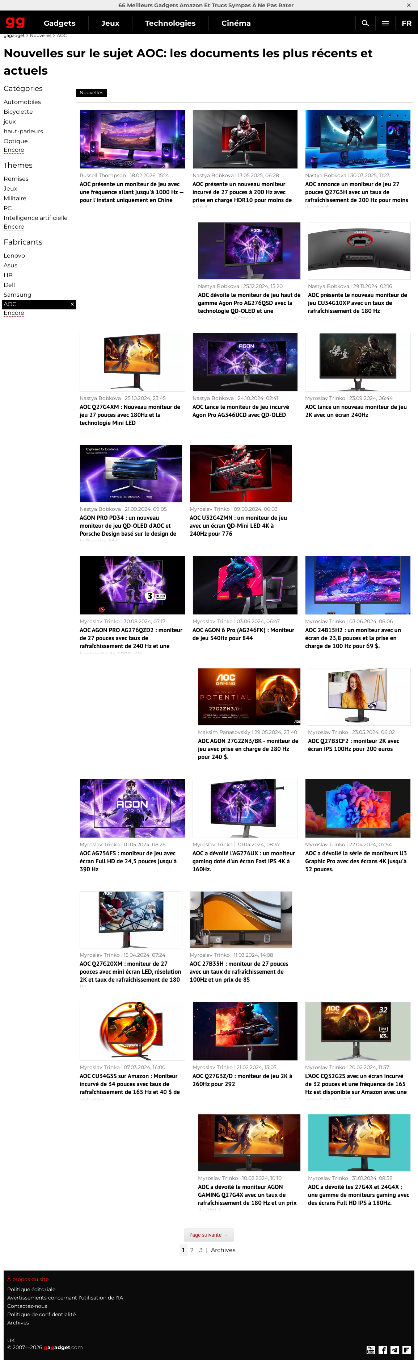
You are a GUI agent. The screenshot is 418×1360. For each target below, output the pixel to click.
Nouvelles (40, 35)
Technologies (170, 23)
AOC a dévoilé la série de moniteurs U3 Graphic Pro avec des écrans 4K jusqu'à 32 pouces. (356, 861)
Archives (223, 1250)
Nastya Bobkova (213, 175)
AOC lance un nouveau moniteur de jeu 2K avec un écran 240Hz (356, 411)
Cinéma (236, 23)
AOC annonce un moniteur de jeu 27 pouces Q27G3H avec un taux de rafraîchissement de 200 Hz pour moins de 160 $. (356, 196)
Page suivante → (209, 1234)
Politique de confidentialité (41, 1314)
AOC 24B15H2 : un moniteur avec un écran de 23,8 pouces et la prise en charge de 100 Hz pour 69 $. (353, 638)
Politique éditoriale (31, 1289)
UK (11, 1340)
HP (8, 275)
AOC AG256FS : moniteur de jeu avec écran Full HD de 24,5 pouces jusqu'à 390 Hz (128, 861)
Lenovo (14, 255)
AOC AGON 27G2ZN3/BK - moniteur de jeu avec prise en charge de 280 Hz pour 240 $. (248, 749)
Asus (10, 265)
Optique (16, 141)
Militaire (15, 198)
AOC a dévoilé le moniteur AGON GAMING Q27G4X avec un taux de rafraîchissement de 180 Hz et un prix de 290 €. (247, 1199)
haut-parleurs (23, 131)
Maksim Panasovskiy (224, 732)
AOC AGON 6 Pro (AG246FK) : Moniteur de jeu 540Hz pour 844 (244, 634)
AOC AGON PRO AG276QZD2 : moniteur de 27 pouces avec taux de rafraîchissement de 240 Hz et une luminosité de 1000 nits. (131, 642)
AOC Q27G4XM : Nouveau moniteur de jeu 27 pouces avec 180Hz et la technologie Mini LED (130, 415)
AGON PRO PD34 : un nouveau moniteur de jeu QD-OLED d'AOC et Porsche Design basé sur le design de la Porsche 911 (128, 530)
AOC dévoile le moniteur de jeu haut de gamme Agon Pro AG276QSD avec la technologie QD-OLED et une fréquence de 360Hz (249, 307)
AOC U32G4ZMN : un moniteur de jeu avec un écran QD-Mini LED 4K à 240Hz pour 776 (238, 526)
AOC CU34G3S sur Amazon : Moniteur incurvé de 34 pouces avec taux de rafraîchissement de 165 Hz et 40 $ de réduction (130, 1088)
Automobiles (22, 102)
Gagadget (15, 21)
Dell (9, 284)
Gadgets (60, 23)
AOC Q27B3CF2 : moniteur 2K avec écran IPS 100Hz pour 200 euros (353, 745)
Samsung (17, 294)
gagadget (14, 35)
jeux (10, 121)
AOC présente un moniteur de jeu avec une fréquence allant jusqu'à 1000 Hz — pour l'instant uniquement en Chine (131, 192)
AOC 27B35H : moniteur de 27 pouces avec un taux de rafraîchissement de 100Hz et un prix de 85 (239, 972)
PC (8, 208)
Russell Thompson (103, 175)
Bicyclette (18, 111)
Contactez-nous (27, 1306)
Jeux (110, 23)
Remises (16, 178)
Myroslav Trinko (325, 398)
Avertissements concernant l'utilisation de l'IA (65, 1297)
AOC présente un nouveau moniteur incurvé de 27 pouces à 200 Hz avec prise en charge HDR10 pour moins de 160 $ (242, 196)
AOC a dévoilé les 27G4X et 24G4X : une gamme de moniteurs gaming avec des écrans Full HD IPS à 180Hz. (358, 1195)
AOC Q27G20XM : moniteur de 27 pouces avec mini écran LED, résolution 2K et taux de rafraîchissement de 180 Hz (130, 976)
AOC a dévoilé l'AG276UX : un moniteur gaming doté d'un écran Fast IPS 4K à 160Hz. (244, 861)
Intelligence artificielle (36, 217)
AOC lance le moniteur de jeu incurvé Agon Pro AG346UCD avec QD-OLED (241, 411)
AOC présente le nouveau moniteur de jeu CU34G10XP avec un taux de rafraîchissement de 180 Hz (357, 303)
